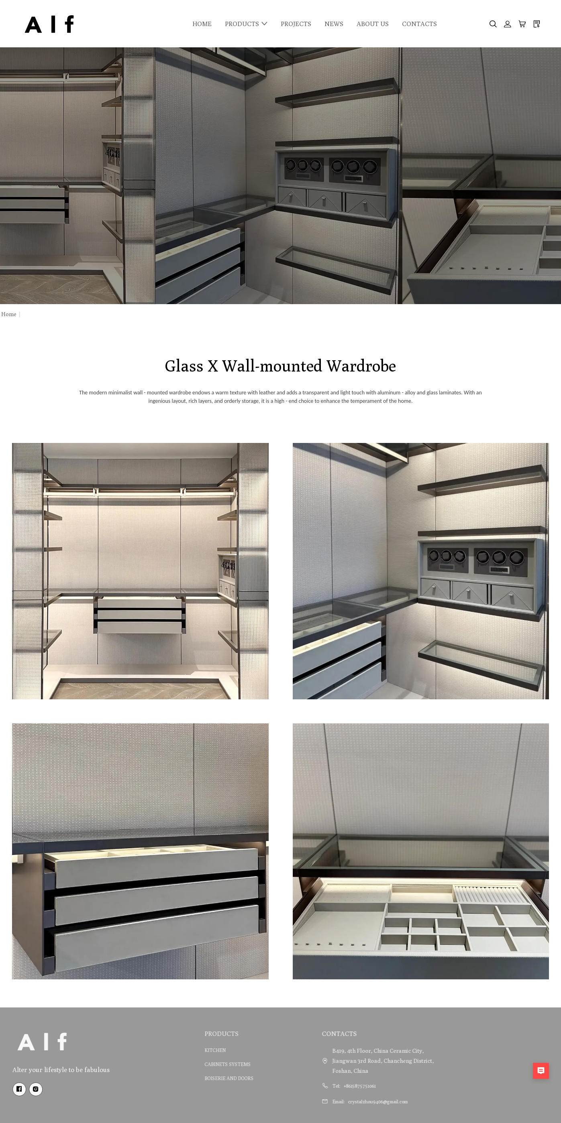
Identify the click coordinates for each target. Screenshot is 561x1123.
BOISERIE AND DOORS (212, 1078)
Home (8, 314)
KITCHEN (198, 1050)
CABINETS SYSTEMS (211, 1064)
